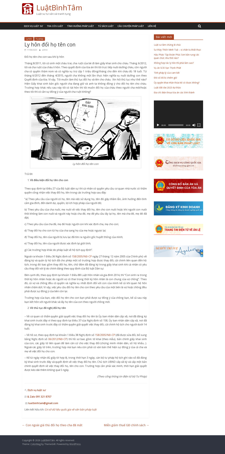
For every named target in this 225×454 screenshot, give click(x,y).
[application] (178, 114)
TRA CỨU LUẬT (55, 26)
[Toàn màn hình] (199, 125)
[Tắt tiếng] (193, 125)
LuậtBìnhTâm (59, 7)
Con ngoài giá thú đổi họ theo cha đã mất (52, 425)
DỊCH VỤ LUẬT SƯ (33, 26)
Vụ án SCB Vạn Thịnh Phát (167, 67)
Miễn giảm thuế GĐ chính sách (126, 425)
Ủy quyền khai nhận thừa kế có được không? (176, 82)
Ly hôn (29, 39)
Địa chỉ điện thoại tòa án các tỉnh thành (174, 92)
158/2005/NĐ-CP (82, 256)
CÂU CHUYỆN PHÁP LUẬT (131, 26)
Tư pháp (39, 39)
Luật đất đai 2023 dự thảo (167, 87)
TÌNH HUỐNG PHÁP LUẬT (80, 26)
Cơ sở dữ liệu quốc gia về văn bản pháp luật (70, 409)
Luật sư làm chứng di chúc (167, 44)
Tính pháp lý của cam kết (167, 72)
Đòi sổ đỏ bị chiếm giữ (165, 77)
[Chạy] (158, 125)
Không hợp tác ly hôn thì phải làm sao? (174, 62)
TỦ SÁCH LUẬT (106, 26)
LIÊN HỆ (152, 26)
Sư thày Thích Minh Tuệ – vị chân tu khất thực (177, 49)
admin (45, 49)
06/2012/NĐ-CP (57, 339)
